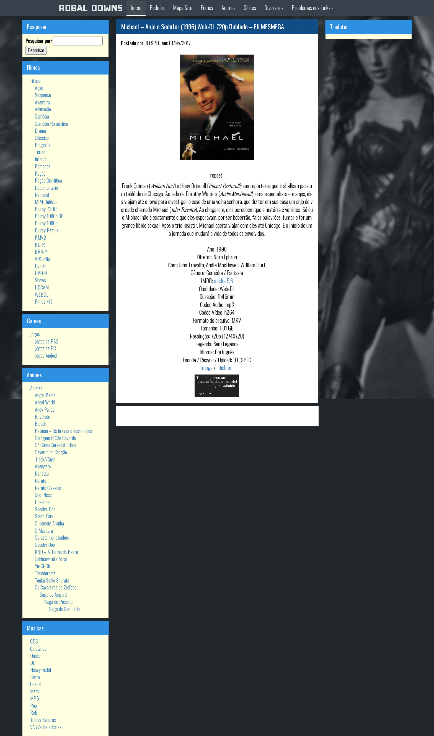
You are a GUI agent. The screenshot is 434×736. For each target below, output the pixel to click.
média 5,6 (223, 280)
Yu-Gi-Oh (42, 566)
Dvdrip (40, 266)
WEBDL (41, 294)
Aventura (42, 102)
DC (32, 662)
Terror (40, 151)
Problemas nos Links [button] (312, 7)
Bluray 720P (46, 208)
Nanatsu (42, 473)
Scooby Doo (45, 544)
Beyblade (42, 416)
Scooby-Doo (45, 509)
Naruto (40, 480)
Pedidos (157, 7)
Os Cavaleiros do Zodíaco (55, 587)
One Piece (43, 494)
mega (207, 367)
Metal (35, 691)
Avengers (43, 466)
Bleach (40, 423)
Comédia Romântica (51, 123)
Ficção (40, 173)
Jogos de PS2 (46, 341)
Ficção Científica (48, 180)
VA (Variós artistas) (46, 726)
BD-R (40, 244)
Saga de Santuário (64, 608)
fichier (226, 367)
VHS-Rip (42, 258)
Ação (39, 87)
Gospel (35, 684)
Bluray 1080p (46, 223)
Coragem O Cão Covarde (55, 438)
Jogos (35, 334)
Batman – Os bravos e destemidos (63, 430)
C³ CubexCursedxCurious (56, 444)
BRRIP (41, 251)
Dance (35, 655)
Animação (43, 109)
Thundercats (45, 573)
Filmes (207, 7)
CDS (34, 641)
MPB (34, 698)
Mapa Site (182, 7)
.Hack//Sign (45, 459)
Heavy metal (40, 669)
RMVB (40, 237)
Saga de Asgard (53, 594)
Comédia (42, 116)
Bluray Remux (46, 230)
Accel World (45, 402)
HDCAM (42, 287)
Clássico (42, 137)
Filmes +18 (44, 301)
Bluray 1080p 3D (49, 216)
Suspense (43, 95)
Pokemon (42, 502)
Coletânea (38, 648)
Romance (42, 166)
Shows (40, 280)
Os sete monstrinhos (52, 537)
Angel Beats (45, 395)
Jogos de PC (45, 348)
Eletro (35, 677)
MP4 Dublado (46, 201)
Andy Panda (45, 409)
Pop (33, 705)
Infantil (40, 159)
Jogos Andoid (46, 355)
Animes (228, 7)
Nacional (42, 194)
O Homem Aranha (49, 523)
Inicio (136, 7)
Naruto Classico (48, 487)
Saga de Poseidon (59, 601)
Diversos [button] (273, 7)
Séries (250, 7)
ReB (34, 712)
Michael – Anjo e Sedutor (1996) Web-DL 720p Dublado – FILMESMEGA (202, 26)
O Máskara (44, 530)
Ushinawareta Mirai (51, 559)
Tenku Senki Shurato (52, 580)
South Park (44, 516)
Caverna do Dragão (51, 452)
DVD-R (41, 272)
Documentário (46, 187)
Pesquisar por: (38, 40)
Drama (40, 130)
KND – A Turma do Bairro (56, 551)
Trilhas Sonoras (43, 719)
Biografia (42, 144)
